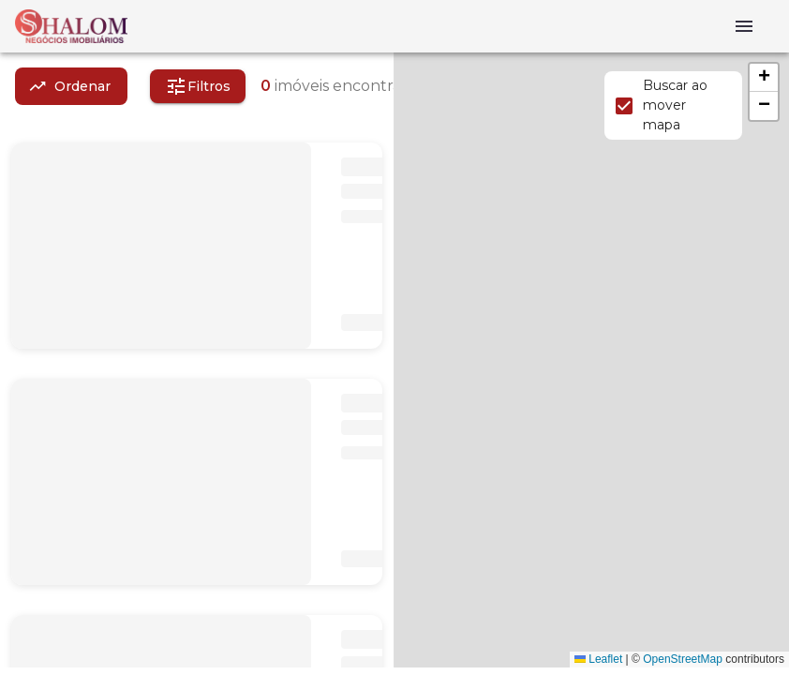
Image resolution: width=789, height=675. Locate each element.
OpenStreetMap (682, 659)
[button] (764, 78)
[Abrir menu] (744, 26)
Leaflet (598, 659)
